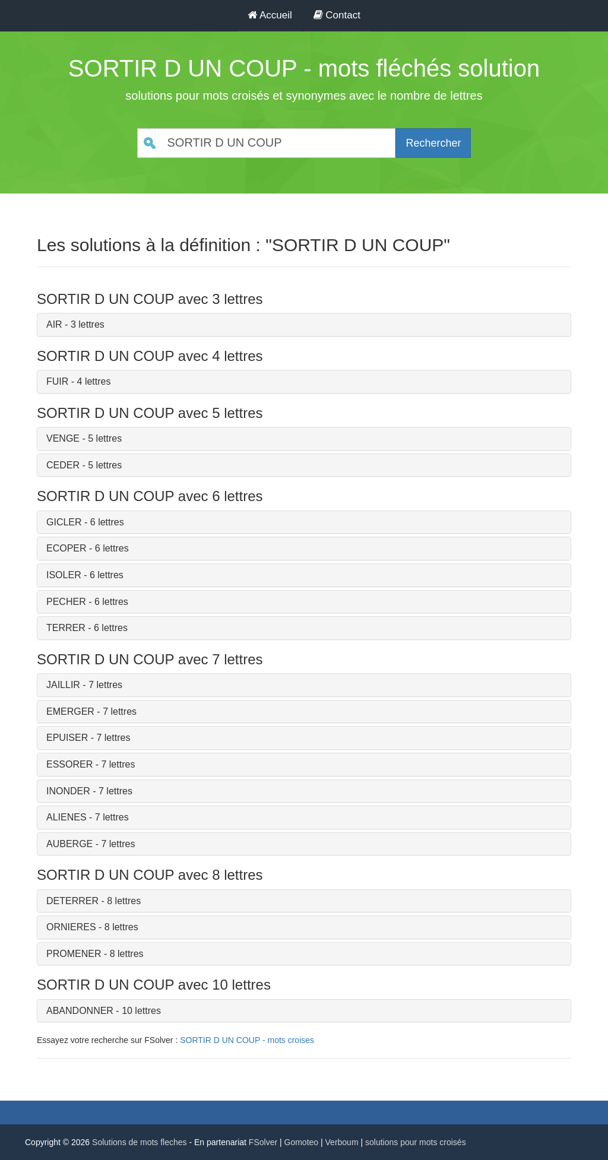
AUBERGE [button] (69, 844)
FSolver (263, 1142)
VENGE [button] (63, 438)
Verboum (342, 1142)
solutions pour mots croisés (415, 1142)
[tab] (304, 324)
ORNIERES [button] (71, 927)
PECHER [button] (66, 602)
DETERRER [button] (72, 901)
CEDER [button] (63, 465)
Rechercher (433, 143)
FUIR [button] (57, 381)
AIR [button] (54, 324)
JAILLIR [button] (63, 685)
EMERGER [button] (70, 711)
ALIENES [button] (66, 817)
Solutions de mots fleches (139, 1142)
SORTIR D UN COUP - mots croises (247, 1040)
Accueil (270, 15)
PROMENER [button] (73, 954)
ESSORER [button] (69, 764)
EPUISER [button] (67, 738)
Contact (337, 15)
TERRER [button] (66, 628)
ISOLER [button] (63, 575)
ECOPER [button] (66, 548)
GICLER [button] (64, 522)
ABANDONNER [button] (79, 1011)
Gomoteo (301, 1142)
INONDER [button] (68, 791)
